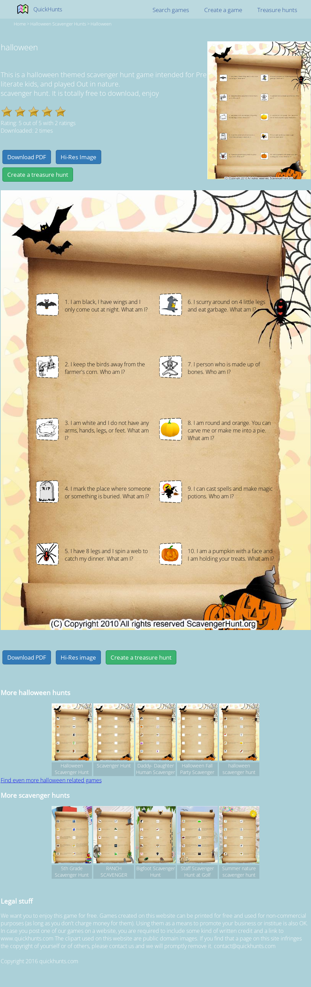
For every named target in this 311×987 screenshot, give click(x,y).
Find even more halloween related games (51, 780)
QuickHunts (47, 9)
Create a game (223, 10)
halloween (101, 24)
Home (20, 24)
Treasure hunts (277, 10)
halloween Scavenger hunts (58, 24)
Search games (171, 10)
